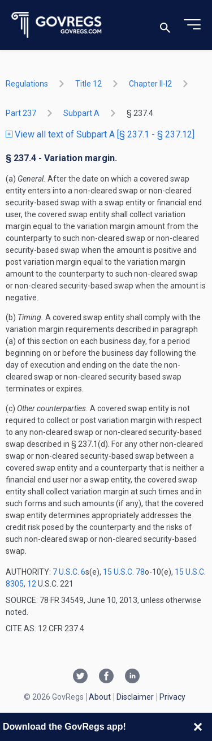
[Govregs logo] (56, 25)
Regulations (27, 83)
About (100, 696)
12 (31, 583)
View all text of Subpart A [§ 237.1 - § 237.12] (100, 134)
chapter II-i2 (150, 83)
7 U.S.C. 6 (69, 571)
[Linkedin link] (132, 677)
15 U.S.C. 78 (124, 571)
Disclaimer (135, 696)
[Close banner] (198, 727)
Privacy (172, 696)
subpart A (81, 113)
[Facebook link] (106, 677)
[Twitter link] (80, 677)
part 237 (21, 113)
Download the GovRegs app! (64, 726)
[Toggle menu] (192, 25)
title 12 (88, 83)
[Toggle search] (165, 25)
